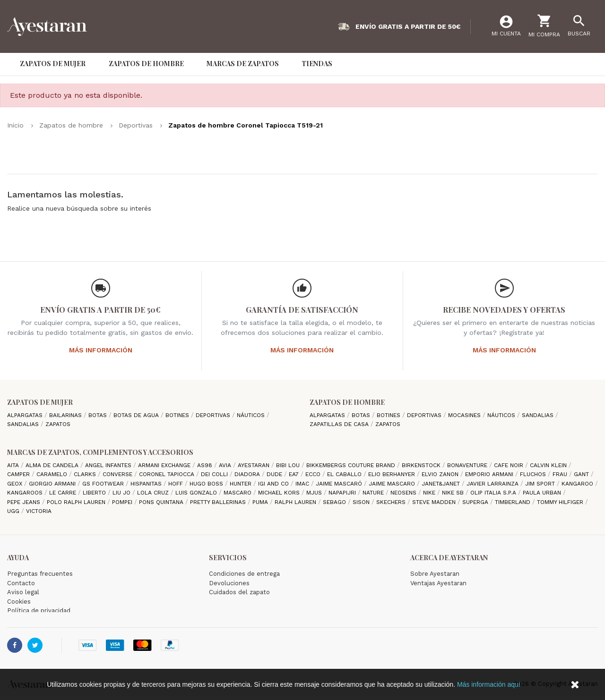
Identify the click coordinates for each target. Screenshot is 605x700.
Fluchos (534, 474)
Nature (374, 492)
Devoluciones (229, 583)
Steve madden (435, 502)
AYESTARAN (254, 465)
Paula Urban (543, 492)
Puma (261, 502)
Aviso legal (23, 592)
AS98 (205, 465)
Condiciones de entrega (244, 573)
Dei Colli (215, 474)
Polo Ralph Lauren (77, 502)
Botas (98, 415)
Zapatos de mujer (40, 402)
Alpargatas (25, 415)
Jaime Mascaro (393, 483)
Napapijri (343, 492)
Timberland (513, 502)
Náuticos (252, 415)
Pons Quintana (162, 502)
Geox (15, 483)
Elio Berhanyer (392, 474)
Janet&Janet (442, 483)
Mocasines (465, 415)
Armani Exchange (165, 465)
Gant (582, 474)
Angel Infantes (109, 465)
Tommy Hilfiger (561, 502)
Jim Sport (541, 483)
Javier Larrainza (493, 483)
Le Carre (63, 492)
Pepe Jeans (24, 502)
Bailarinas (66, 415)
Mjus (315, 492)
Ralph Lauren (296, 502)
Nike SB (454, 492)
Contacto (21, 583)
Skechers (391, 502)
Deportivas (214, 415)
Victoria (39, 511)
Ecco (313, 474)
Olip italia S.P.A (494, 492)
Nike (430, 492)
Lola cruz (154, 492)
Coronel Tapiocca (167, 474)
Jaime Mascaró (340, 483)
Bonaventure (468, 465)
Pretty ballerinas (219, 502)
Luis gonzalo (197, 492)
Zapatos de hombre (347, 402)
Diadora (248, 474)
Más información (100, 350)
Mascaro (238, 492)
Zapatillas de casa (340, 424)
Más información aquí (488, 684)
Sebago (335, 502)
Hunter (241, 483)
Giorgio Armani (53, 483)
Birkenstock (422, 465)
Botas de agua (137, 415)
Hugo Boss (207, 483)
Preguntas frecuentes (40, 573)
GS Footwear (104, 483)
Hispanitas (147, 483)
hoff (176, 483)
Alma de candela (53, 465)
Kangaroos (25, 492)
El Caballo (345, 474)
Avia (226, 465)
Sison (362, 502)
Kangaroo (578, 483)
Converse (118, 474)
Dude (275, 474)
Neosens (404, 492)
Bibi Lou (289, 465)
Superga (476, 502)
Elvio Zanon (441, 474)
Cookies (19, 601)
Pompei (123, 502)
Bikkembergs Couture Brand (351, 465)
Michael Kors (280, 492)
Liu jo (122, 492)
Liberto (95, 492)
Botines (178, 415)
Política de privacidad (38, 610)
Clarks (86, 474)
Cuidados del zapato (239, 592)
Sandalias (24, 424)
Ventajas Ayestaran (438, 583)
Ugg (14, 511)
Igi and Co (274, 483)
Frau (561, 474)
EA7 (295, 474)
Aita (14, 465)
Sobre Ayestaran (434, 573)
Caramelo (52, 474)
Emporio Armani (490, 474)
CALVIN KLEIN (549, 465)
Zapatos (57, 424)
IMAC (303, 483)
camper (19, 474)
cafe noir (509, 465)
